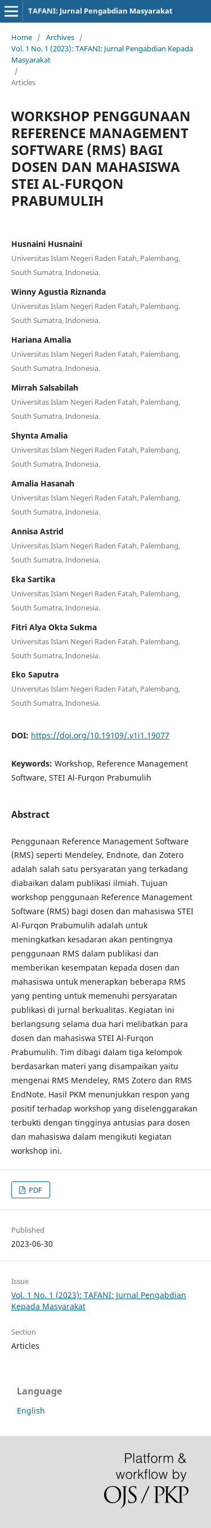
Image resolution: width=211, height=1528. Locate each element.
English (31, 1410)
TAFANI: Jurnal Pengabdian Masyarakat (100, 11)
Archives (60, 37)
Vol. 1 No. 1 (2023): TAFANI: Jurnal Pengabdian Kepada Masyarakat (102, 54)
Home (21, 37)
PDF (34, 1190)
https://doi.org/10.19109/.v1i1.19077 (100, 735)
